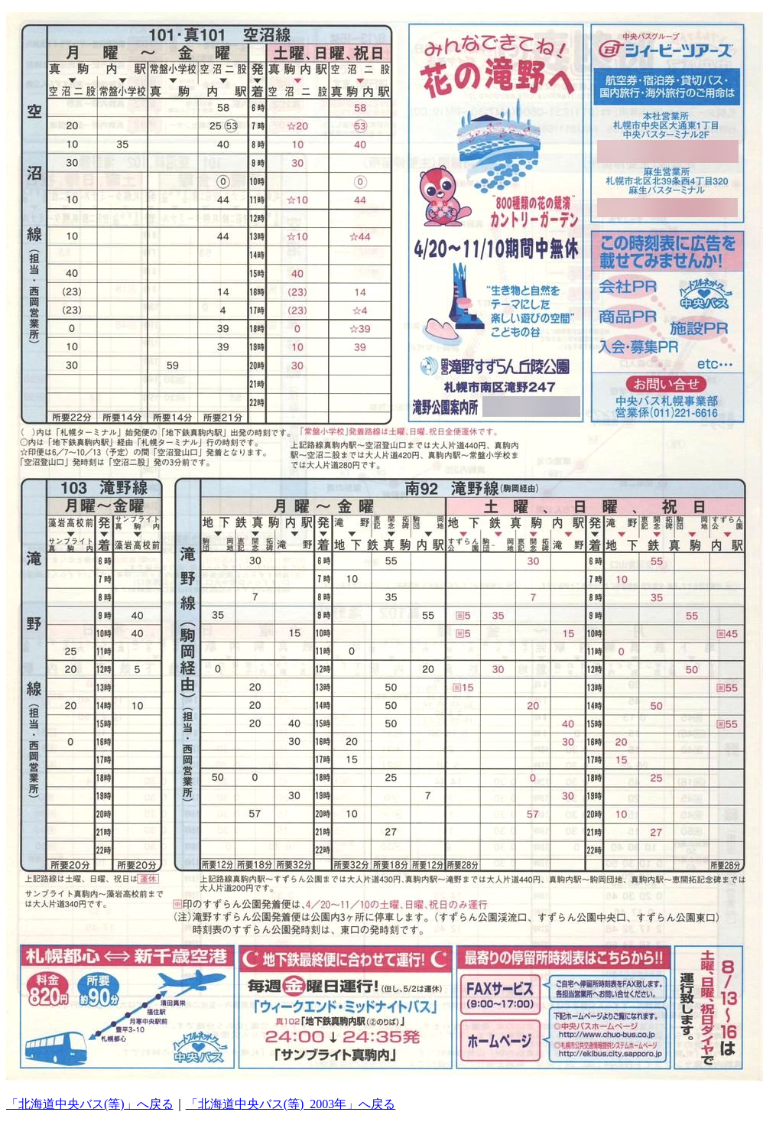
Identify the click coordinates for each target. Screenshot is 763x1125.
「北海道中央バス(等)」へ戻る (90, 1103)
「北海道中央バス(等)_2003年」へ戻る (291, 1103)
